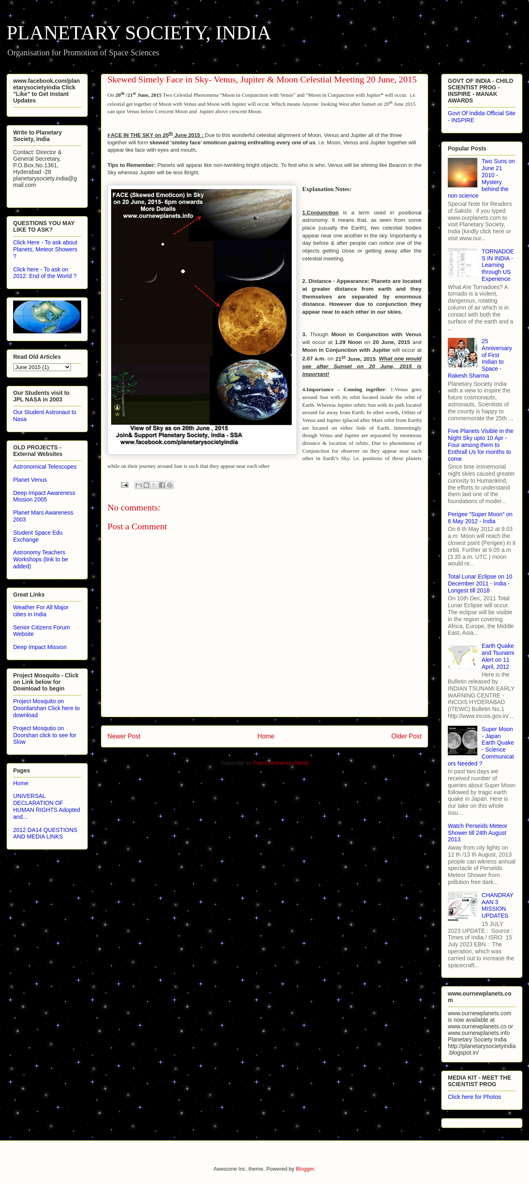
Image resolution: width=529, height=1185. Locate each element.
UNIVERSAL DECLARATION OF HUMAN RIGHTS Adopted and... (46, 806)
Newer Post (124, 736)
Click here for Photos (474, 1097)
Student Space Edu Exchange (38, 536)
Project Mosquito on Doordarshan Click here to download (46, 708)
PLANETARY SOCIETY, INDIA (139, 32)
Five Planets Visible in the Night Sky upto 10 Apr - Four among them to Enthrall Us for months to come (480, 445)
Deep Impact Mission (40, 647)
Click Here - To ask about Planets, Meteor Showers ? (45, 249)
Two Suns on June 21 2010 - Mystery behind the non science (481, 178)
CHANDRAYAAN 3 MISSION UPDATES (498, 905)
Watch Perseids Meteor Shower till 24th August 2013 (477, 833)
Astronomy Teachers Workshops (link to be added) (40, 559)
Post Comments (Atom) (280, 763)
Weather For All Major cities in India (40, 611)
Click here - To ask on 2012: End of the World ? (45, 273)
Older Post (406, 736)
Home (266, 736)
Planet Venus (30, 479)
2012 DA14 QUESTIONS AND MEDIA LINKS (45, 833)
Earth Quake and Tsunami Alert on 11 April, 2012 (498, 656)
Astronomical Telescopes (45, 466)
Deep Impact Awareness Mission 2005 (44, 496)
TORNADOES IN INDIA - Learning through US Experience (498, 265)
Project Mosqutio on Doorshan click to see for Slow (44, 735)
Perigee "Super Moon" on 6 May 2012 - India (480, 517)
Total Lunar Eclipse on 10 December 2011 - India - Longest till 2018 (480, 583)
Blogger (305, 1169)
